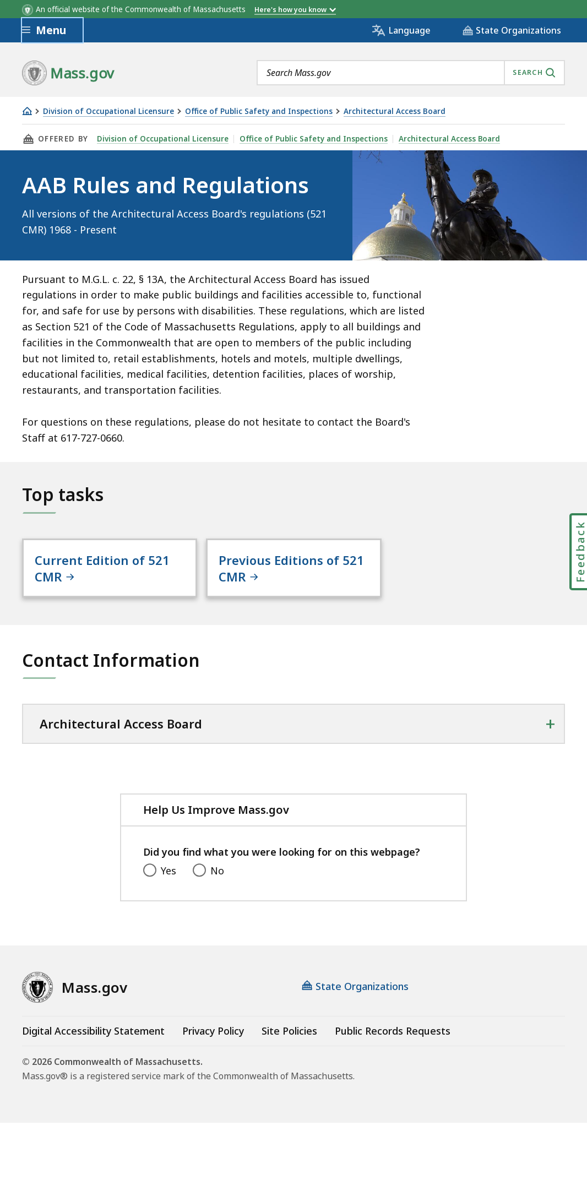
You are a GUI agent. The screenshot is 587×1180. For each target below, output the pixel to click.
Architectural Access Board (394, 111)
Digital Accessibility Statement (93, 1030)
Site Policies (289, 1030)
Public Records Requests (392, 1030)
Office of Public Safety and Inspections (259, 111)
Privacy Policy (213, 1030)
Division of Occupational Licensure (108, 111)
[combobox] (411, 72)
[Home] (27, 111)
